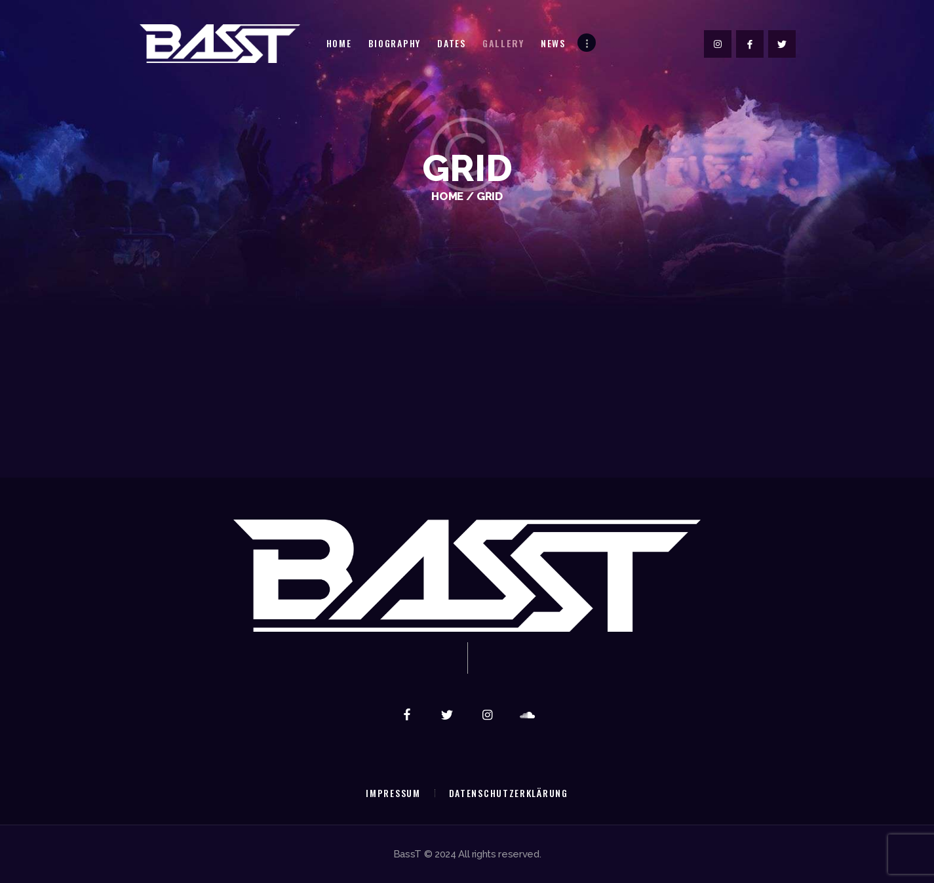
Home (447, 196)
